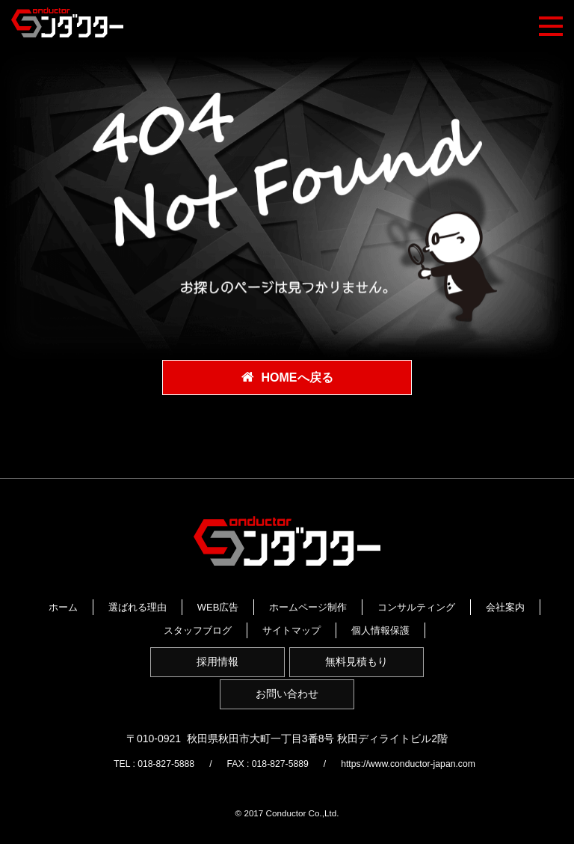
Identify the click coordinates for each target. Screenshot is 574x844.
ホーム (152, 605)
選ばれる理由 (226, 605)
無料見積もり (360, 678)
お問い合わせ (287, 715)
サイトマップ (242, 639)
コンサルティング (202, 622)
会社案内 (291, 622)
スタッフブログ (376, 622)
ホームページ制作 (397, 605)
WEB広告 (307, 605)
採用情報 (214, 678)
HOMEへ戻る (297, 378)
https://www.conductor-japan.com (420, 787)
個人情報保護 (331, 639)
